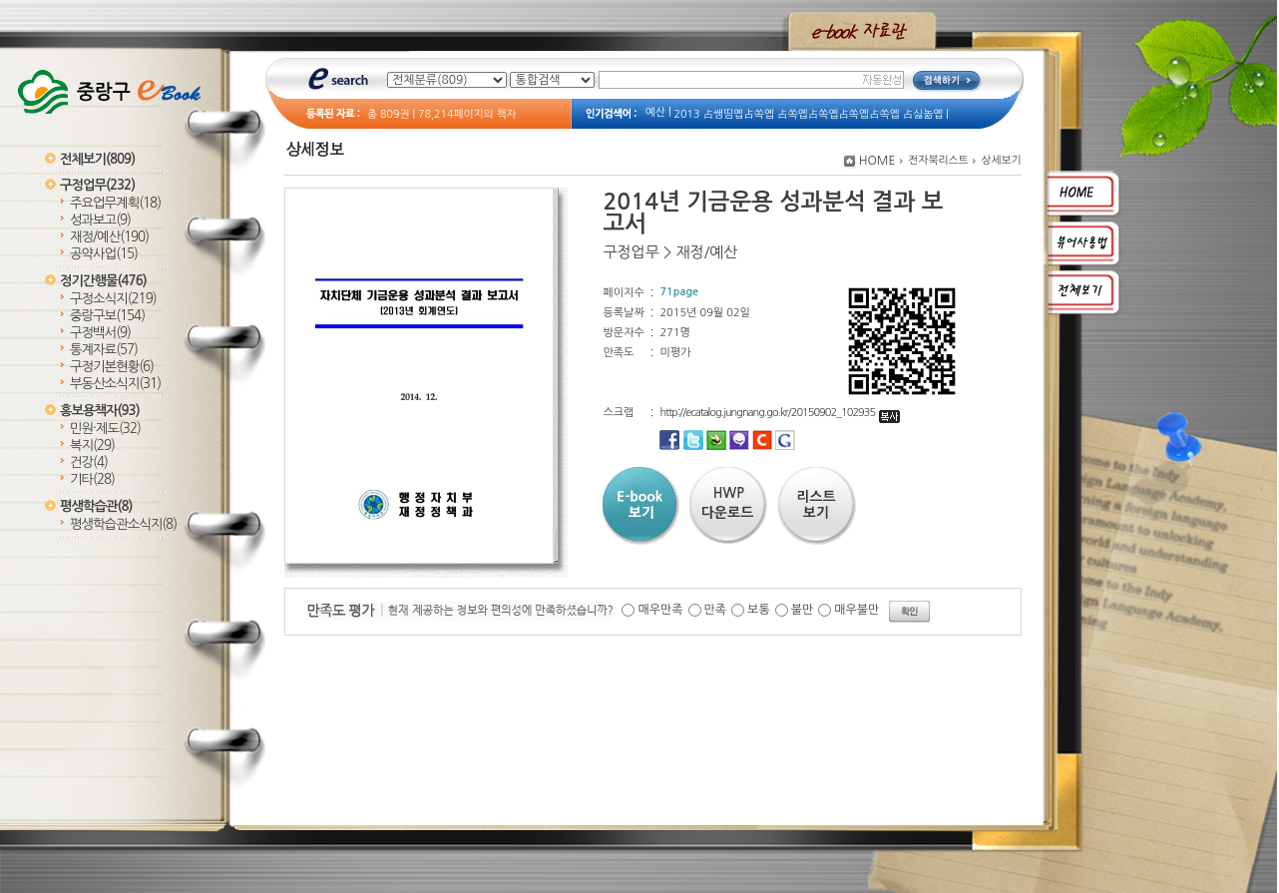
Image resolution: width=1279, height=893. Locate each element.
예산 (655, 112)
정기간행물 (103, 280)
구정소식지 (113, 298)
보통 (758, 610)
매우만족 (660, 610)
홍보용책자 (100, 410)
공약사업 (104, 253)
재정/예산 (109, 236)
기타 (92, 479)
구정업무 (97, 185)
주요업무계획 (115, 203)
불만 (802, 610)
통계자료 (104, 349)
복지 (92, 445)
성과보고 (100, 220)
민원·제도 (105, 428)
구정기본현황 (112, 366)
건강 (89, 462)
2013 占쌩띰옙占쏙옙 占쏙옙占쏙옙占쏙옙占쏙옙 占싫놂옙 (809, 114)
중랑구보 (107, 315)
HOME (877, 161)
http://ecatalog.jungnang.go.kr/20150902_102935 (779, 412)
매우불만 (856, 610)
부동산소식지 (115, 383)
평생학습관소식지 (123, 524)
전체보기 (97, 159)
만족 (715, 610)
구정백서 (100, 332)
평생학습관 (96, 506)
